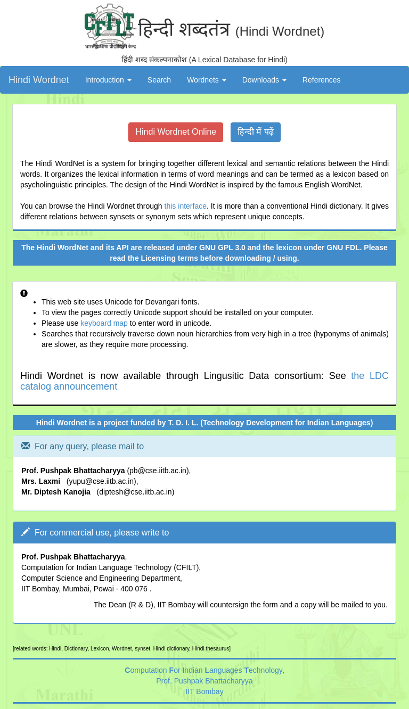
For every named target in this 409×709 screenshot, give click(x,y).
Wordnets (206, 80)
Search (159, 80)
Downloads (264, 80)
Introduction (108, 80)
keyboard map (104, 323)
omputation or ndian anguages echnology (203, 670)
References (321, 80)
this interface (186, 206)
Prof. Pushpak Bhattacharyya (204, 681)
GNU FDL (342, 247)
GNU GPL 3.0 (222, 247)
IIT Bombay (204, 691)
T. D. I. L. (183, 422)
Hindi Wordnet (39, 80)
